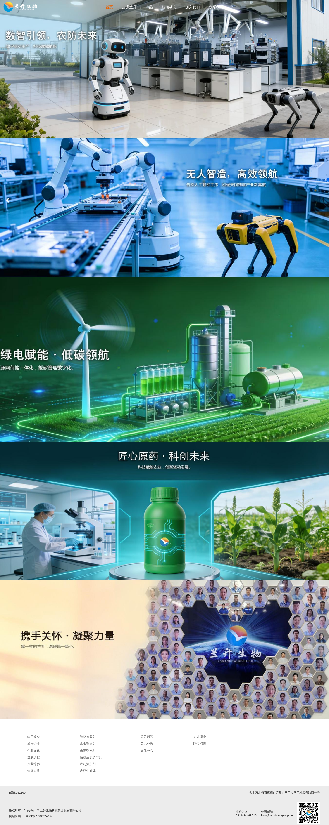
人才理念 (199, 737)
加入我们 (192, 7)
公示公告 (147, 743)
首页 (109, 7)
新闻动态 (169, 7)
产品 (149, 7)
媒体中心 (147, 750)
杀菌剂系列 (88, 750)
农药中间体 (88, 771)
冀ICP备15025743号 (39, 816)
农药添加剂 (88, 764)
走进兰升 (129, 7)
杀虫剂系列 (88, 743)
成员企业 (33, 743)
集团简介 (33, 737)
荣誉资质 (33, 771)
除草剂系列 (88, 737)
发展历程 (33, 757)
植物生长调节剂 (91, 757)
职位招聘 (199, 743)
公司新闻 (147, 737)
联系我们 (216, 7)
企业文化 (33, 750)
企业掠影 (33, 764)
